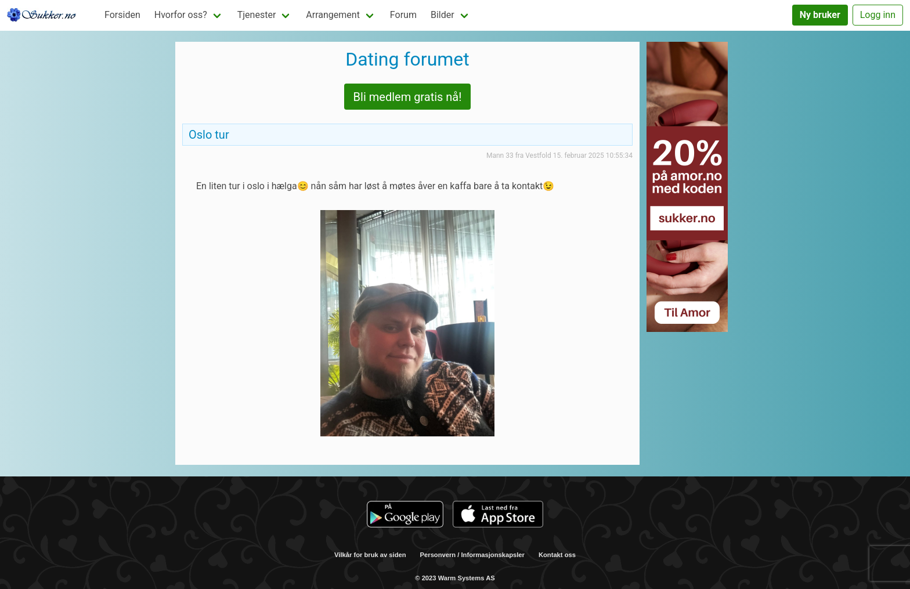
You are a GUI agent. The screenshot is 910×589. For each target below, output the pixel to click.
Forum (403, 14)
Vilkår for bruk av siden (370, 554)
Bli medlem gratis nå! (407, 97)
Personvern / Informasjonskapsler (472, 554)
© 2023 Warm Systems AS (454, 577)
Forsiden (122, 14)
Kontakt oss (557, 554)
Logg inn (877, 14)
